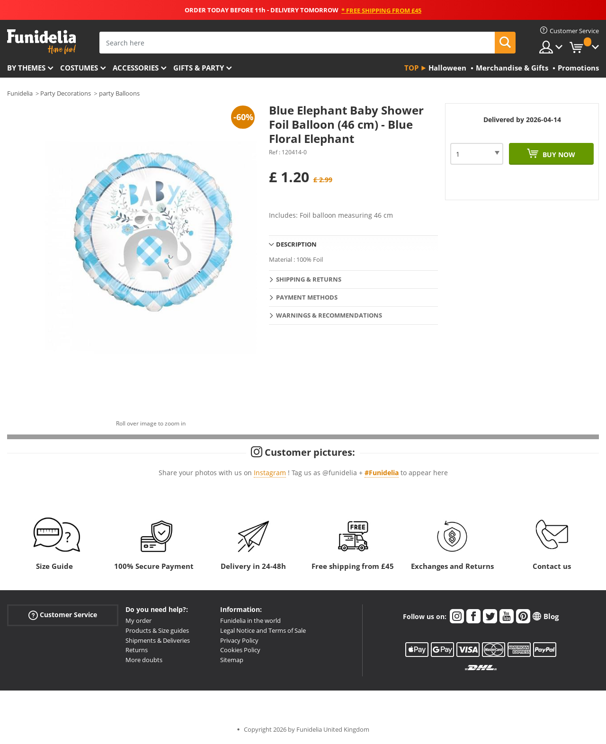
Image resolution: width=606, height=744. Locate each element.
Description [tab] (296, 244)
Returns (136, 650)
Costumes (79, 67)
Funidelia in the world (250, 620)
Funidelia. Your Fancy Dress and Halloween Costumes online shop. (41, 41)
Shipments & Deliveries (157, 640)
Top (411, 67)
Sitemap (231, 659)
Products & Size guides (157, 630)
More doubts (143, 659)
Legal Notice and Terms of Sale (263, 630)
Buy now (558, 154)
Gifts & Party (198, 67)
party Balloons (119, 93)
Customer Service (62, 615)
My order (138, 620)
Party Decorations (65, 93)
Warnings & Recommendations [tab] (329, 315)
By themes (26, 67)
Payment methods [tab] (307, 297)
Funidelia (20, 93)
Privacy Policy (239, 640)
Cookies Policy (240, 650)
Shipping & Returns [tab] (308, 279)
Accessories (136, 67)
